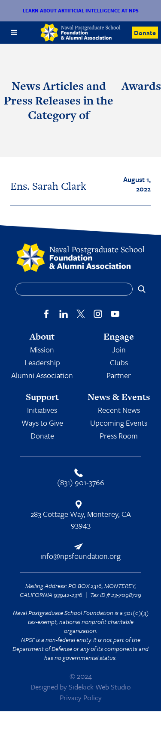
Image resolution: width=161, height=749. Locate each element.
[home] (80, 33)
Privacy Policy (81, 697)
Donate (145, 32)
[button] (14, 32)
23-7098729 (126, 594)
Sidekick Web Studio (100, 686)
